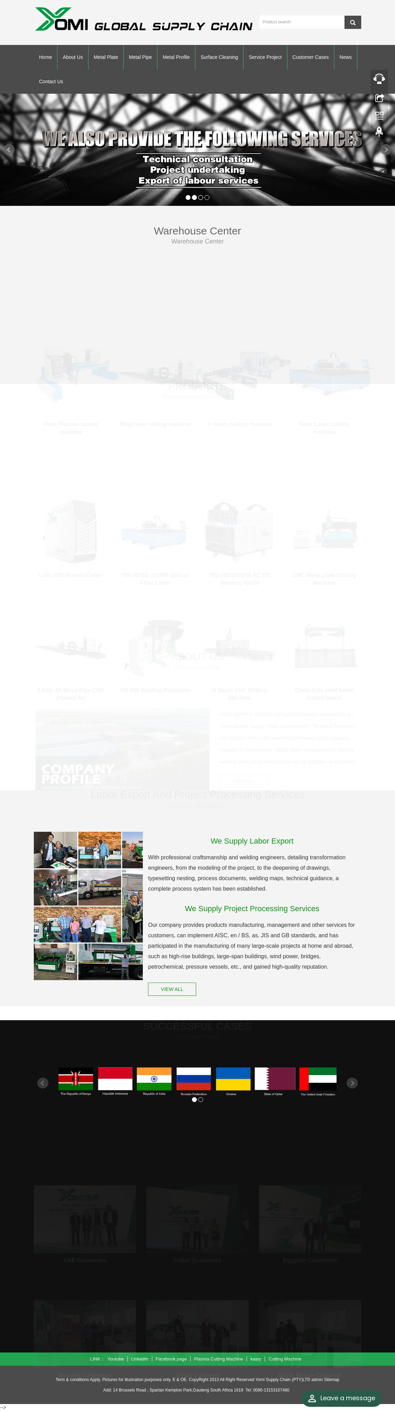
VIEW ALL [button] (244, 780)
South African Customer (310, 1373)
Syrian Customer (197, 1373)
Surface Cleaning (219, 57)
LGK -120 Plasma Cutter (70, 573)
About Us (73, 57)
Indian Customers (197, 1258)
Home (45, 57)
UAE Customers (85, 1258)
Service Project (265, 57)
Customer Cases (311, 57)
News (346, 57)
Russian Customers (85, 1373)
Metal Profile (176, 57)
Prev (9, 149)
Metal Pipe (140, 57)
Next (386, 149)
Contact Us (51, 81)
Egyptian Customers (310, 1258)
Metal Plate (106, 57)
